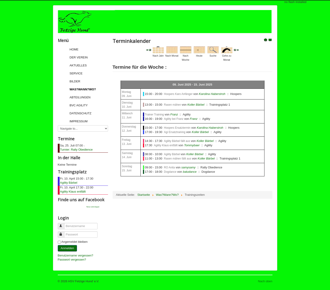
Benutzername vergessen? (75, 255)
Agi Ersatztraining (175, 132)
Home (74, 49)
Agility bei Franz (173, 118)
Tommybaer (192, 145)
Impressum (79, 121)
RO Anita (169, 167)
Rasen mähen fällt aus (177, 158)
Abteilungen (80, 97)
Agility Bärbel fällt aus (177, 141)
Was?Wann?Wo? (83, 89)
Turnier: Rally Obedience (76, 149)
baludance (190, 171)
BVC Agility (79, 105)
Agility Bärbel (68, 182)
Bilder (75, 81)
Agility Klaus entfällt (73, 191)
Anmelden (67, 248)
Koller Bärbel (195, 104)
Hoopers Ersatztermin (177, 127)
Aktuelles (78, 65)
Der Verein (79, 57)
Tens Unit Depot (92, 207)
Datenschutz (81, 113)
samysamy (188, 167)
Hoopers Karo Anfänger (178, 94)
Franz (174, 114)
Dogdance (170, 171)
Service (76, 73)
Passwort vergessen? (72, 259)
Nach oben (265, 281)
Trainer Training (154, 114)
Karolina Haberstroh (212, 94)
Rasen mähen (173, 104)
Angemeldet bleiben (74, 241)
